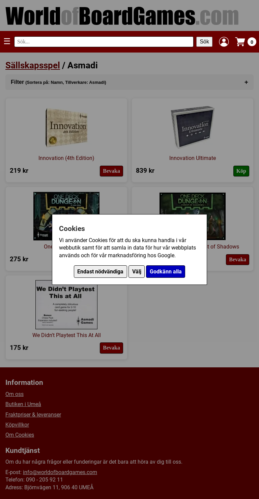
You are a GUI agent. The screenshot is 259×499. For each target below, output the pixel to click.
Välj (136, 271)
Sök (204, 41)
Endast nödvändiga (100, 271)
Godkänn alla (166, 271)
